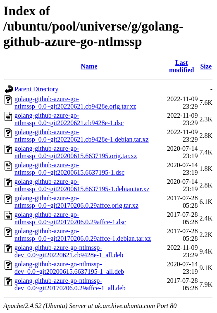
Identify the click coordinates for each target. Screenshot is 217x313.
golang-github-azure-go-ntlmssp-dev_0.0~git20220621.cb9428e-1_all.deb (68, 251)
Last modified (181, 66)
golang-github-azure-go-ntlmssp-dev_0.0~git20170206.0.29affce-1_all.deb (70, 284)
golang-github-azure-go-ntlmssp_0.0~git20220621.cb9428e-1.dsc (69, 119)
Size (206, 66)
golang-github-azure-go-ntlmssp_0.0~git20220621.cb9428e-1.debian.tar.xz (81, 135)
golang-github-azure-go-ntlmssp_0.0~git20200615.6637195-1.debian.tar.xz (81, 185)
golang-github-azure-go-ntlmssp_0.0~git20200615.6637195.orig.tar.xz (75, 152)
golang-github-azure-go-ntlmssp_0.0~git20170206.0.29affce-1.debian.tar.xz (82, 235)
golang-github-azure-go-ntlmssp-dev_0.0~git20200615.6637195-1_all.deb (69, 268)
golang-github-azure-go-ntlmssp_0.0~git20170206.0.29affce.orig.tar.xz (76, 201)
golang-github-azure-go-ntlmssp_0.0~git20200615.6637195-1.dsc (69, 168)
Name (89, 66)
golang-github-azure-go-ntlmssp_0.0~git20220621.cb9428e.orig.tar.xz (75, 102)
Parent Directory (36, 88)
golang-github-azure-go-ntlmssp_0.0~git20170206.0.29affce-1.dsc (70, 218)
